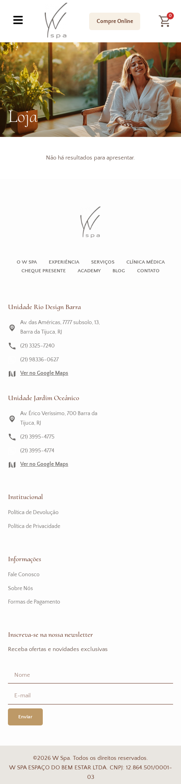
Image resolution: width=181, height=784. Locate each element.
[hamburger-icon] (18, 21)
